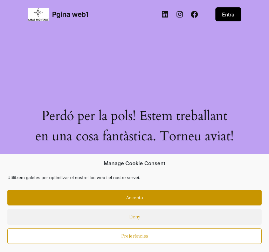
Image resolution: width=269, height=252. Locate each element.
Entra (228, 15)
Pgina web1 (70, 14)
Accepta (134, 199)
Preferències (134, 238)
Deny (134, 219)
